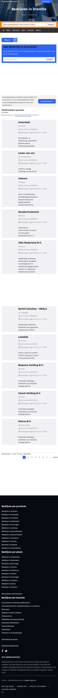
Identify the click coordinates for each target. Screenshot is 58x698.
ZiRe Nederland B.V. (30, 242)
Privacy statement (38, 686)
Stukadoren (6, 629)
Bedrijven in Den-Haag (10, 564)
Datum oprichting (23, 115)
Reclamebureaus (8, 626)
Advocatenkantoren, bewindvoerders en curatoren (21, 606)
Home (23, 15)
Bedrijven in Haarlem (10, 580)
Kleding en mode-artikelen (11, 613)
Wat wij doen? (8, 686)
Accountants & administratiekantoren (16, 603)
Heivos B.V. (24, 421)
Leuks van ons (26, 153)
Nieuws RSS (22, 686)
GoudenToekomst (28, 212)
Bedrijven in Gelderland (10, 521)
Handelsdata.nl (7, 105)
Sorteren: (5, 112)
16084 (54, 457)
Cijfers (24, 30)
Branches (31, 30)
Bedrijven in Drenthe (9, 511)
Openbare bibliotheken (10, 623)
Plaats (35, 115)
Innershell (24, 122)
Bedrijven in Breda (9, 584)
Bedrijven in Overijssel (10, 538)
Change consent (9, 689)
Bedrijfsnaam (7, 115)
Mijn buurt (16, 30)
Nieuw (8, 30)
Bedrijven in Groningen (10, 525)
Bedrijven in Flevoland (10, 514)
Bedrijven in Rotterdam (10, 560)
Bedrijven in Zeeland (9, 545)
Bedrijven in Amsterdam (11, 557)
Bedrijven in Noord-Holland (12, 535)
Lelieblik (23, 337)
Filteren (7, 40)
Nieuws (38, 30)
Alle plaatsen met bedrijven (12, 594)
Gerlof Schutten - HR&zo (32, 308)
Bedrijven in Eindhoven (10, 570)
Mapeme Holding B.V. (31, 365)
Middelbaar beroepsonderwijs (13, 619)
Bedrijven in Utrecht (9, 541)
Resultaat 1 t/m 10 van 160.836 (16, 454)
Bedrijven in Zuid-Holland (11, 548)
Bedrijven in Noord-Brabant (12, 531)
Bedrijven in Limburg (9, 528)
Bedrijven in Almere (9, 574)
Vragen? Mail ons (30, 680)
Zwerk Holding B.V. (29, 393)
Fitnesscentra (7, 616)
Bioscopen (5, 609)
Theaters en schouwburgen (12, 633)
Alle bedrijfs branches (10, 639)
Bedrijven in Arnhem (9, 587)
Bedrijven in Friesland (10, 518)
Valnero (22, 178)
